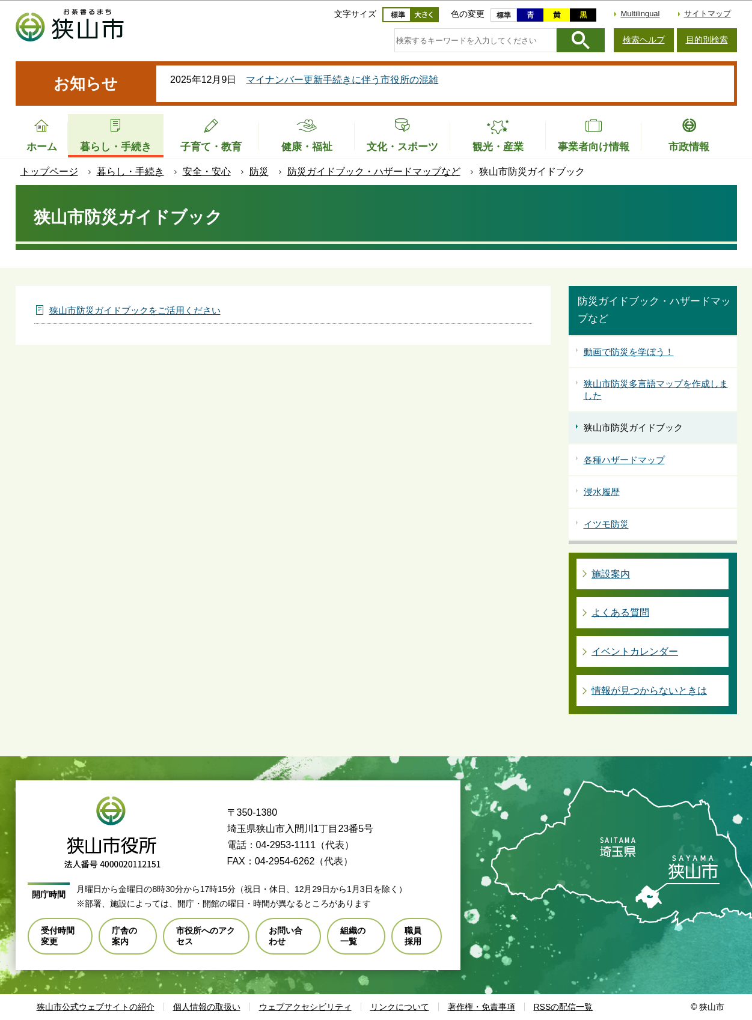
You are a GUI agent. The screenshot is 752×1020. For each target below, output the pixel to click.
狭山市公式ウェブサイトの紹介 (95, 1007)
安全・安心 (207, 171)
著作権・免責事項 (481, 1007)
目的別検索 (707, 39)
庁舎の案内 (124, 936)
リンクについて (399, 1007)
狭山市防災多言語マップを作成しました (656, 389)
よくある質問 (620, 612)
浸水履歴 (602, 492)
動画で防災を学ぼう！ (629, 352)
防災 (259, 171)
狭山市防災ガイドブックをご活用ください (135, 310)
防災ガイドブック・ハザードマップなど (373, 171)
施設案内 (611, 574)
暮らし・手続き (130, 171)
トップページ (49, 171)
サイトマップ (707, 13)
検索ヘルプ (644, 39)
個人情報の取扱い (206, 1007)
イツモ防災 (606, 524)
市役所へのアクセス (205, 936)
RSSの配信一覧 (563, 1007)
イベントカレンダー (635, 651)
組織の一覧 (352, 936)
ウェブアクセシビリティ (305, 1007)
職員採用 (413, 936)
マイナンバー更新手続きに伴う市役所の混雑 (342, 79)
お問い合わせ (285, 936)
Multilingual (639, 13)
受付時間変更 (58, 936)
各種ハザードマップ (624, 460)
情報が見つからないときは (649, 690)
